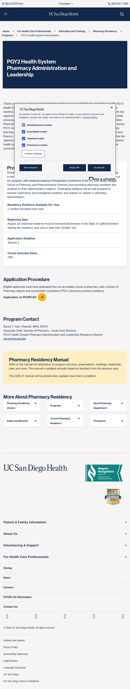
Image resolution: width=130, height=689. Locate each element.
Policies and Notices (14, 640)
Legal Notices (10, 660)
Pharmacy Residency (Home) (18, 406)
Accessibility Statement (15, 654)
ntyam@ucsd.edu (14, 338)
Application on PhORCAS (19, 297)
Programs (55, 405)
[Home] (6, 31)
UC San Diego (11, 674)
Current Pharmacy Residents (60, 421)
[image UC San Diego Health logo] (64, 14)
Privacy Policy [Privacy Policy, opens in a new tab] (90, 117)
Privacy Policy (10, 647)
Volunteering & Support (21, 545)
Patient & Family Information (24, 522)
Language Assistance (14, 667)
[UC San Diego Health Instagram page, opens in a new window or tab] (36, 616)
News (6, 577)
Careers (8, 587)
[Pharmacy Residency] (105, 31)
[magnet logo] (105, 473)
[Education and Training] (72, 31)
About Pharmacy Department (103, 406)
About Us (10, 534)
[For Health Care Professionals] (34, 31)
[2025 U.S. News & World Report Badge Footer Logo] (114, 496)
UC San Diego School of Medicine (21, 681)
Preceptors (100, 420)
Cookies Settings (33, 154)
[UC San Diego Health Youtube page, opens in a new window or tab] (94, 616)
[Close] (111, 107)
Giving (7, 568)
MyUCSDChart (12, 3)
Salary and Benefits (17, 420)
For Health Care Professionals (26, 557)
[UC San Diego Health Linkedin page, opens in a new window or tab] (7, 616)
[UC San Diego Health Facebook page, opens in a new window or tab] (65, 616)
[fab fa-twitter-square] (123, 616)
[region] (65, 141)
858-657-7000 (118, 3)
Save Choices (31, 168)
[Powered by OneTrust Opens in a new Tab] (101, 178)
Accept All (99, 168)
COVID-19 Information (17, 597)
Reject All (74, 168)
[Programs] (7, 35)
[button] (5, 14)
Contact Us (10, 606)
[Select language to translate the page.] (64, 3)
